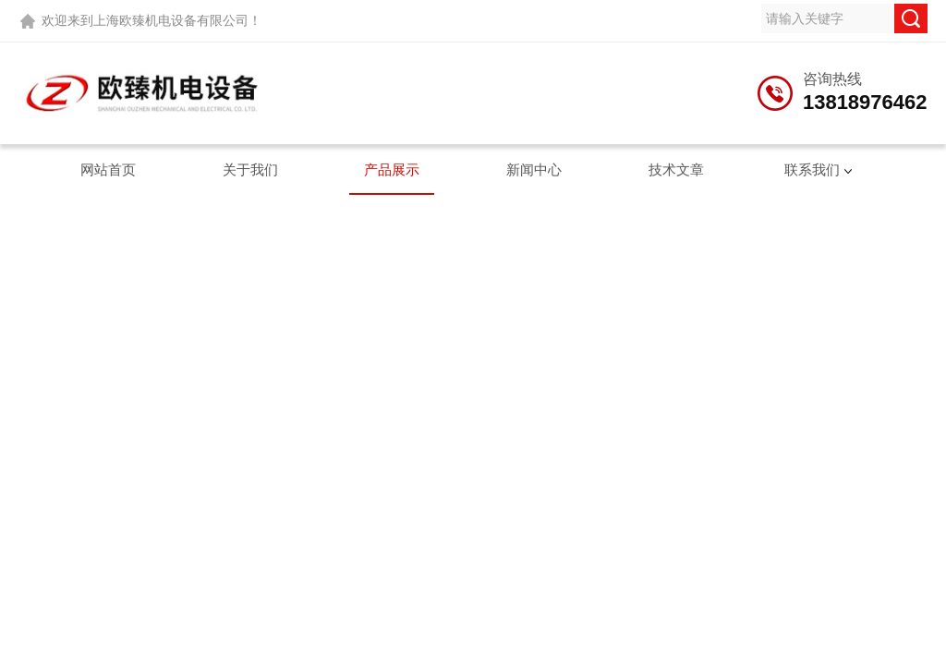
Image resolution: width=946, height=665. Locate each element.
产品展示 (391, 169)
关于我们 (250, 169)
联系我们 (812, 169)
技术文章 (676, 169)
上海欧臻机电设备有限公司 (171, 20)
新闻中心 (534, 169)
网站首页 (108, 169)
